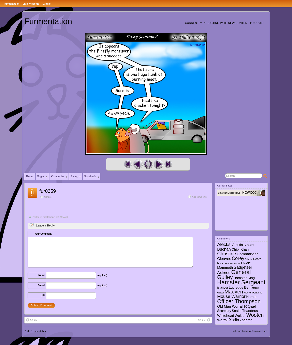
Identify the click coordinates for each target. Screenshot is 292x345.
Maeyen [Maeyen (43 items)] (233, 291)
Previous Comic (138, 164)
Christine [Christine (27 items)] (226, 253)
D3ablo (46, 3)
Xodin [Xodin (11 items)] (234, 320)
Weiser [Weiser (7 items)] (240, 316)
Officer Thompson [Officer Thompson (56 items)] (239, 301)
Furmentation (11, 3)
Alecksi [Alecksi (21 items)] (224, 244)
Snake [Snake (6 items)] (237, 311)
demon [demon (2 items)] (228, 263)
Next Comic (158, 164)
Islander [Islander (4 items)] (222, 287)
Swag (76, 177)
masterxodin (49, 217)
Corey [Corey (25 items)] (238, 258)
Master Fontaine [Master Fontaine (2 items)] (253, 292)
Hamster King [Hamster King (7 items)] (244, 278)
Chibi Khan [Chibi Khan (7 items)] (240, 249)
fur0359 (47, 191)
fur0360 (204, 319)
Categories (59, 177)
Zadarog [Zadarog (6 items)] (246, 320)
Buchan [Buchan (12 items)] (224, 249)
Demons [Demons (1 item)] (236, 263)
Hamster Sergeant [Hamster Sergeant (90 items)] (241, 282)
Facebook (92, 177)
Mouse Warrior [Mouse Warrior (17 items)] (231, 296)
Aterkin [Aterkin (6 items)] (237, 245)
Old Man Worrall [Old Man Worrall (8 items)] (230, 306)
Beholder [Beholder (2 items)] (249, 245)
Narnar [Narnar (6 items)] (251, 297)
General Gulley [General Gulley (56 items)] (234, 274)
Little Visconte (31, 3)
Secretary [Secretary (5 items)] (224, 311)
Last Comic (168, 164)
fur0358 (32, 319)
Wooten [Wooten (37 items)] (255, 315)
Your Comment (43, 233)
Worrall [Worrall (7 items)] (222, 320)
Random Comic (148, 164)
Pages (42, 177)
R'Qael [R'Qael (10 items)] (250, 306)
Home (29, 176)
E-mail (41, 285)
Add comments (199, 197)
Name (41, 275)
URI (43, 295)
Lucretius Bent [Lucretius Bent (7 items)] (240, 287)
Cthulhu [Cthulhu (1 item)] (248, 259)
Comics (48, 197)
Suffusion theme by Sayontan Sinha (249, 331)
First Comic (128, 164)
